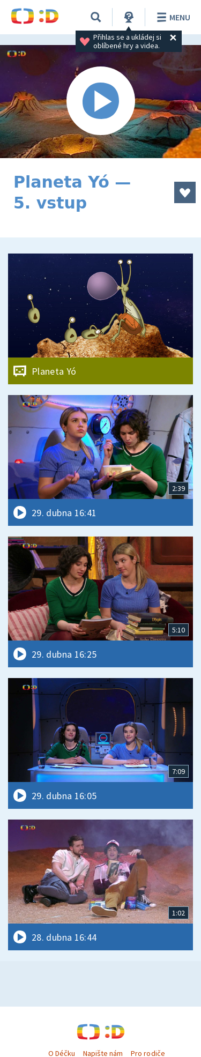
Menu (171, 17)
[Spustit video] (100, 101)
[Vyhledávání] (96, 17)
